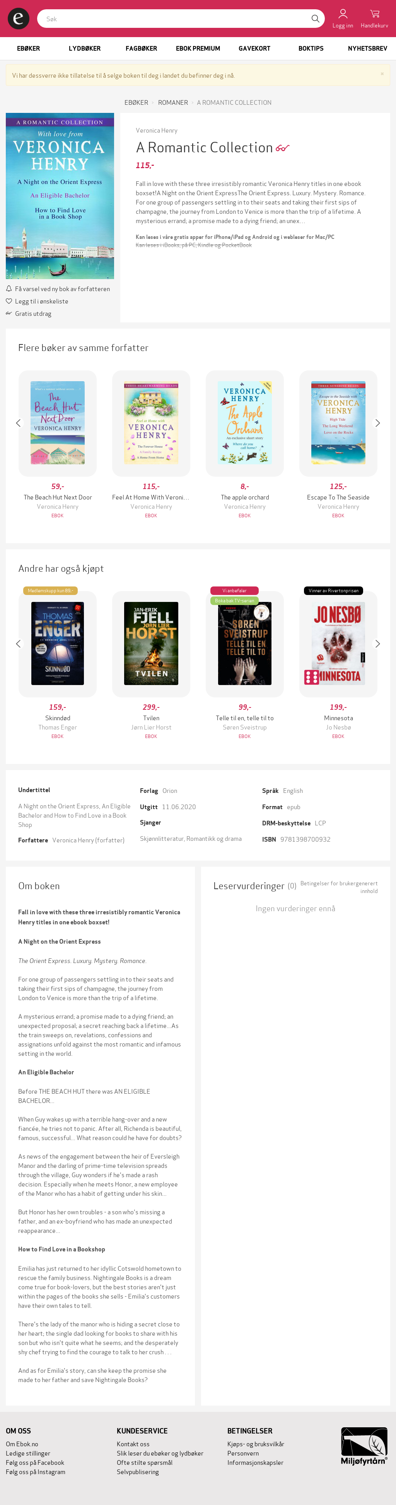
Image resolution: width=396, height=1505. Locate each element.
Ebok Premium (198, 48)
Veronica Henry (157, 129)
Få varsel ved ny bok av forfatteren (58, 288)
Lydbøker (85, 48)
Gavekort (254, 48)
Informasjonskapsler (255, 1461)
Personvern (243, 1452)
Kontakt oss (133, 1443)
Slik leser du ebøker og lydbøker (160, 1452)
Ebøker (28, 48)
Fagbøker (141, 48)
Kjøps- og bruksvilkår (255, 1443)
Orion (169, 790)
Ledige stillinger (28, 1452)
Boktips (311, 48)
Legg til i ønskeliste (37, 300)
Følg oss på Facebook (35, 1461)
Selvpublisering (138, 1471)
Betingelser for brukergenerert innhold (339, 887)
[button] (22, 445)
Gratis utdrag (28, 312)
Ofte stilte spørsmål (144, 1461)
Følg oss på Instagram (35, 1471)
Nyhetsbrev (367, 48)
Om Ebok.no (22, 1443)
